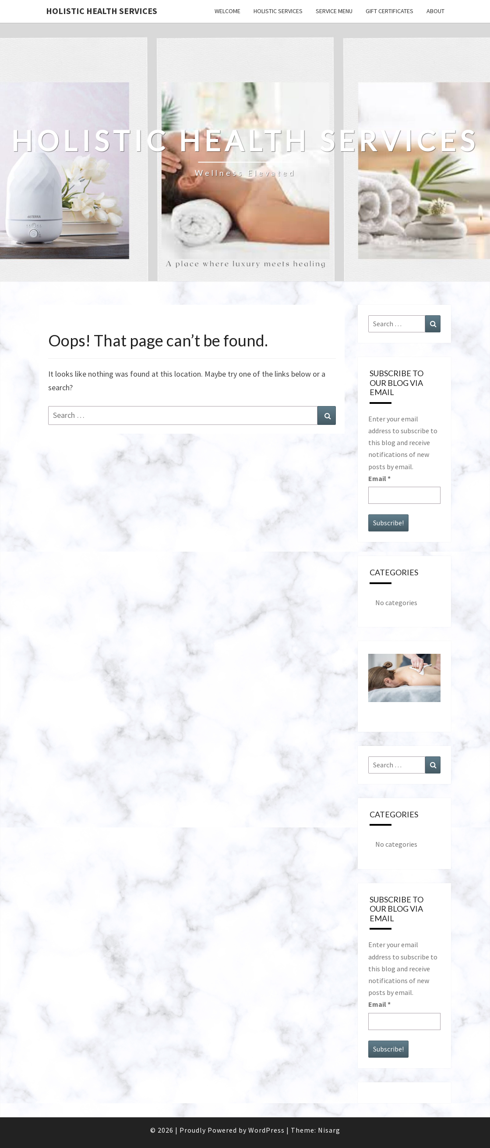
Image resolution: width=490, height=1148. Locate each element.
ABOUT (435, 11)
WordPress (266, 1130)
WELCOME (227, 11)
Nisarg (329, 1130)
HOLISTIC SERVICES (278, 11)
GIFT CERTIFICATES (389, 11)
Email (379, 478)
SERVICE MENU (334, 11)
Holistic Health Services (101, 10)
